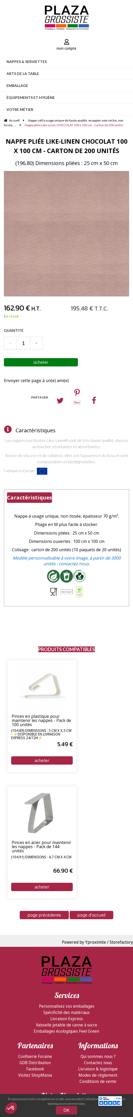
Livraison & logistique (98, 1069)
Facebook (35, 1069)
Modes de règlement (97, 1075)
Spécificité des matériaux (66, 1012)
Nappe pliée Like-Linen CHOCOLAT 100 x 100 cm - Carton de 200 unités (67, 146)
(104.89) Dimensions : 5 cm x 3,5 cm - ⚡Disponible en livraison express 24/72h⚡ (41, 734)
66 (63, 870)
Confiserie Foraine (35, 1056)
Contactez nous (98, 1062)
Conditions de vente (97, 1081)
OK (67, 1110)
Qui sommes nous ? (98, 1056)
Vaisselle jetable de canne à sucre (66, 1025)
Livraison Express (66, 1018)
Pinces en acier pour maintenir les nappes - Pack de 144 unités (41, 846)
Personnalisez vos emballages (66, 1006)
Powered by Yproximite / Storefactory (97, 942)
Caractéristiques (36, 430)
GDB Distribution (35, 1062)
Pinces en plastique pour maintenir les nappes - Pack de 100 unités (41, 720)
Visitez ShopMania (35, 1075)
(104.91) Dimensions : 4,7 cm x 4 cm (41, 857)
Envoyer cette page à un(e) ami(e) (36, 380)
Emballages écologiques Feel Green (66, 1031)
